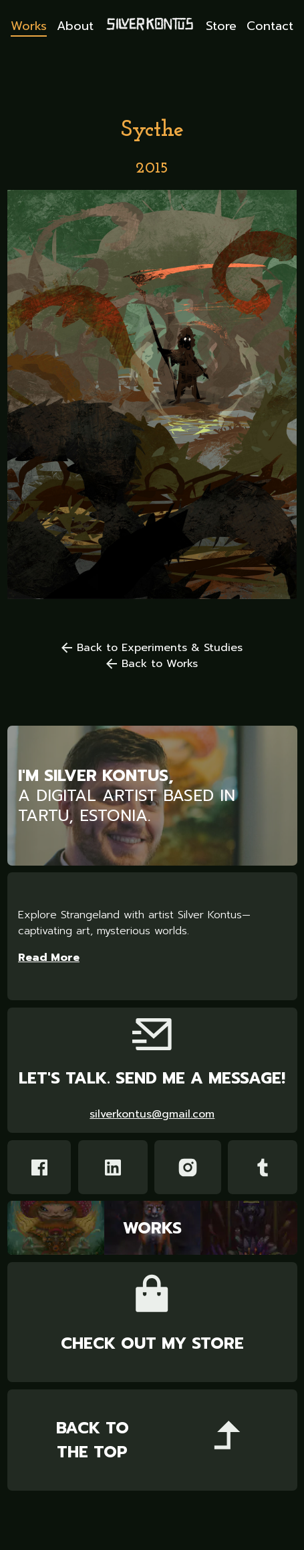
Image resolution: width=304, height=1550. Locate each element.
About (75, 27)
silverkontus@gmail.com (152, 1114)
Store (221, 27)
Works (29, 27)
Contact (270, 27)
